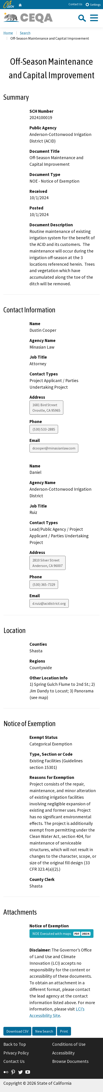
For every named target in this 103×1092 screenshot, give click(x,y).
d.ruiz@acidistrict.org (49, 603)
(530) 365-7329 (43, 584)
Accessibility (63, 1053)
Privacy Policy (16, 1053)
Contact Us (75, 4)
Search (25, 33)
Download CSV (17, 1031)
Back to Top (14, 1044)
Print (64, 1031)
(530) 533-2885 (43, 429)
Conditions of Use (69, 1044)
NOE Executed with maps (61, 933)
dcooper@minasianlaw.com (53, 448)
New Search (44, 1031)
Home (8, 33)
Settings (93, 4)
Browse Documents (70, 1061)
